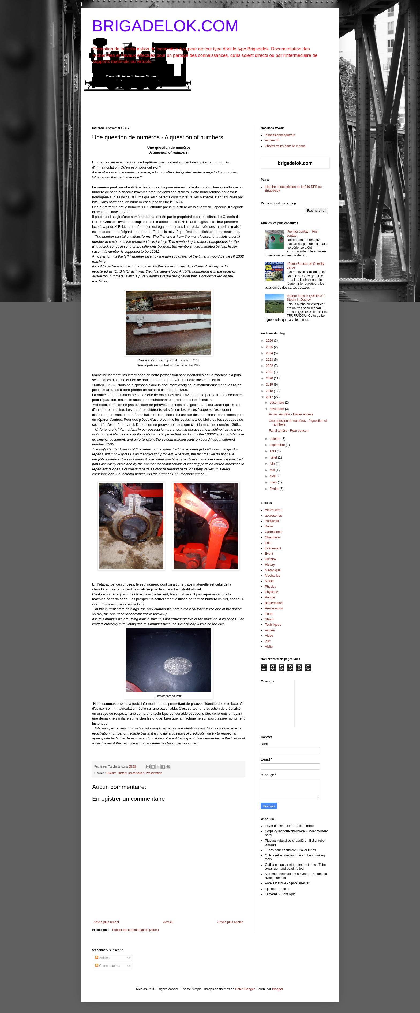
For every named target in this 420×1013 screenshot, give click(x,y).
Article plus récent (106, 922)
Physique (271, 592)
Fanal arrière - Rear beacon (288, 431)
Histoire (112, 772)
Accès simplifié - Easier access (291, 414)
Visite (269, 647)
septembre (278, 445)
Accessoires (273, 510)
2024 (270, 353)
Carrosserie (273, 532)
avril (273, 476)
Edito (268, 543)
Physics (270, 587)
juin (273, 463)
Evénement (273, 548)
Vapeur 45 (272, 140)
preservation (136, 772)
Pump (269, 614)
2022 (270, 366)
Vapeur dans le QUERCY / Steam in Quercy (306, 297)
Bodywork (272, 521)
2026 (270, 340)
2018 (270, 391)
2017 (270, 397)
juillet (274, 457)
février (275, 489)
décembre (277, 402)
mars (274, 482)
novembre (277, 409)
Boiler (269, 526)
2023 (270, 360)
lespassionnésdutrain (280, 135)
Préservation (154, 772)
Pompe (270, 597)
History (122, 772)
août (273, 451)
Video (269, 636)
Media (269, 581)
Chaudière (272, 537)
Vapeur (270, 630)
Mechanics (272, 576)
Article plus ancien (230, 922)
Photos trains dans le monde (285, 146)
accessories (273, 515)
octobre (275, 439)
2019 (270, 384)
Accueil (168, 922)
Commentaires (107, 966)
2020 (270, 378)
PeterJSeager (245, 989)
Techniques (273, 625)
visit (268, 641)
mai (273, 470)
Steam (269, 619)
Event (269, 554)
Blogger (277, 989)
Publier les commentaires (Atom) (135, 930)
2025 (270, 347)
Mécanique (273, 570)
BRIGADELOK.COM (165, 26)
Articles (102, 958)
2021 (270, 372)
